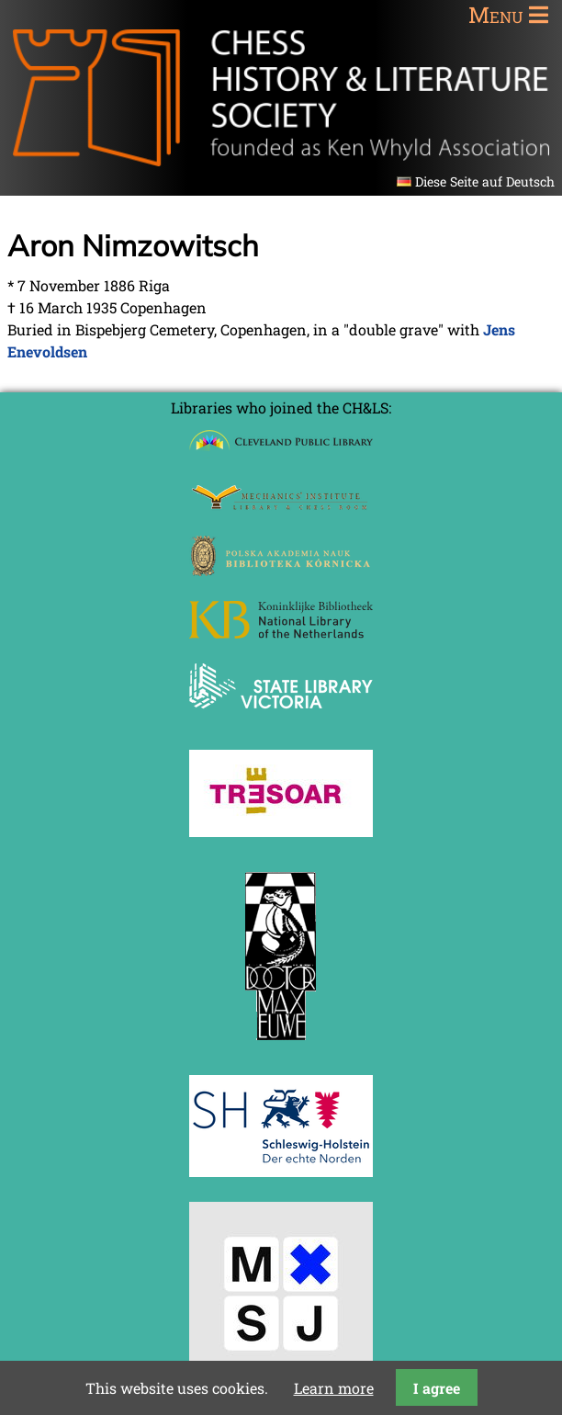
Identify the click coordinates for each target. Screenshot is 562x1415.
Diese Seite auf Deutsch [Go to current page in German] (485, 181)
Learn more (334, 1388)
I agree (436, 1388)
